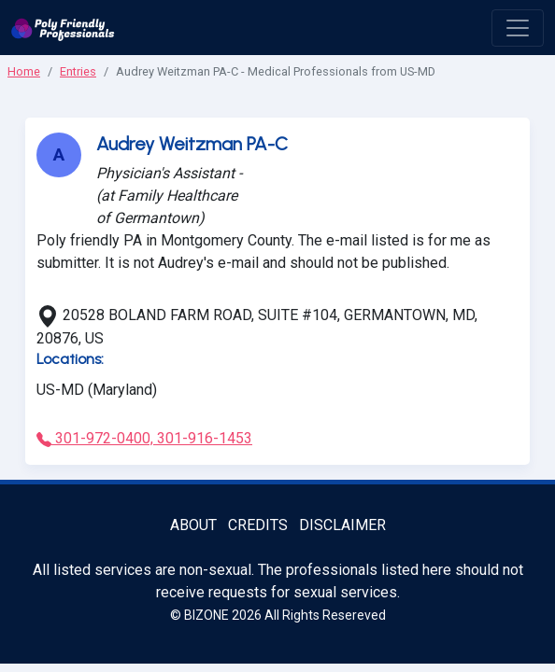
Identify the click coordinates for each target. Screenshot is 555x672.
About (193, 525)
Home (23, 71)
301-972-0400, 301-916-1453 (144, 438)
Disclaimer (342, 525)
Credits (258, 525)
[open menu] (517, 28)
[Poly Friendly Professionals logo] (63, 27)
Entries (78, 71)
